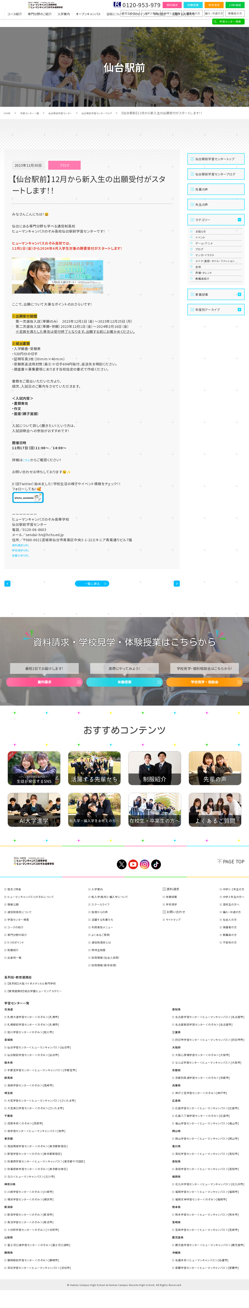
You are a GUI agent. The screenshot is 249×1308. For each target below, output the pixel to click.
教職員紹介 (205, 332)
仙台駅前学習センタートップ (215, 159)
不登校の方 (228, 960)
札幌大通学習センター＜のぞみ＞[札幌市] (37, 1034)
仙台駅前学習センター (72, 113)
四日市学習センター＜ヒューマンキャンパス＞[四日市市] (205, 1057)
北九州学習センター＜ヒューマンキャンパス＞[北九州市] (205, 1201)
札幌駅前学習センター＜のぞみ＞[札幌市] (37, 1042)
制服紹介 (14, 967)
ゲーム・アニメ (207, 257)
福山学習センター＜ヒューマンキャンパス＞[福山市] (202, 1141)
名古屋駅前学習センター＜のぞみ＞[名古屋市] (198, 1042)
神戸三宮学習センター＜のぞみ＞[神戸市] (195, 1110)
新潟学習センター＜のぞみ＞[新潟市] (34, 1232)
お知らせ (203, 234)
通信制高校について (22, 929)
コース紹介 (14, 22)
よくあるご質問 (104, 952)
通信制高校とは (105, 960)
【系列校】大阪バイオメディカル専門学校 (35, 1001)
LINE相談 (235, 5)
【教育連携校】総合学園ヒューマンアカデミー (39, 1008)
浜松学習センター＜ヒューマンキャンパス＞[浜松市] (44, 1285)
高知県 (167, 1179)
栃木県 (9, 1080)
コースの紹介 (17, 945)
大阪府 (167, 1065)
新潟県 (9, 1224)
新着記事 (201, 351)
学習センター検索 (230, 21)
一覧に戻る (92, 586)
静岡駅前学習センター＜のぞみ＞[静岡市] (37, 1278)
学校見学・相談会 (204, 694)
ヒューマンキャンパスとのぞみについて (34, 914)
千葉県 (9, 1133)
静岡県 (9, 1270)
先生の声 (201, 204)
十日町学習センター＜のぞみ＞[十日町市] (37, 1247)
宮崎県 (167, 1239)
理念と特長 (16, 907)
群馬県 (9, 1095)
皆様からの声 (103, 929)
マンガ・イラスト (208, 280)
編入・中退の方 (214, 13)
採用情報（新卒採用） (108, 983)
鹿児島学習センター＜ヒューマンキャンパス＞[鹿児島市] (205, 1262)
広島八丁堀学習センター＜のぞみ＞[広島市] (197, 1133)
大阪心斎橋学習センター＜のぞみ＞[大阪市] (197, 1072)
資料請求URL (23, 544)
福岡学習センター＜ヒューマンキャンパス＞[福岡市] (202, 1209)
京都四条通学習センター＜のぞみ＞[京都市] (197, 1095)
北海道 (9, 1027)
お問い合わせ (178, 929)
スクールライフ (104, 922)
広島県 (167, 1118)
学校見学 (214, 5)
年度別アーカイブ (207, 366)
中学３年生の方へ (232, 914)
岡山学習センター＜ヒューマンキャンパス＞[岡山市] (202, 1156)
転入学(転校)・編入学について (115, 914)
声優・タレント (207, 320)
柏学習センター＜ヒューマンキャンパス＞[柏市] (41, 1148)
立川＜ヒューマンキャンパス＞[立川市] (35, 1194)
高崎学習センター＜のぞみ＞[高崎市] (34, 1103)
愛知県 (167, 1027)
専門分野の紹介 (19, 952)
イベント (203, 245)
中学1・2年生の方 (232, 907)
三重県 (167, 1049)
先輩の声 (201, 189)
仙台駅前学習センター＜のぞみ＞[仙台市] (37, 1072)
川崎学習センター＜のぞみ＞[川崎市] (34, 1209)
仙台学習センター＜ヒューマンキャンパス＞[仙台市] (44, 1065)
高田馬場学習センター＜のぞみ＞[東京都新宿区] (42, 1163)
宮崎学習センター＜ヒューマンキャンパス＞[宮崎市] (202, 1247)
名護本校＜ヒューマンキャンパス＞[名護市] (196, 1278)
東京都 (9, 1156)
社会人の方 (228, 937)
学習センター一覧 (35, 113)
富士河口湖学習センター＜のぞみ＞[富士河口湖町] (44, 1262)
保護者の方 (193, 13)
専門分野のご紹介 (40, 22)
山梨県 (9, 1255)
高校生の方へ (130, 13)
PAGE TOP (234, 879)
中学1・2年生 (172, 13)
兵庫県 (167, 1103)
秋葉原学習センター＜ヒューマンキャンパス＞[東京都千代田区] (52, 1179)
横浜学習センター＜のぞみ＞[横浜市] (34, 1217)
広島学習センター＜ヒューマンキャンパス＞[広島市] (202, 1125)
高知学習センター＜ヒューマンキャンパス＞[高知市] (202, 1186)
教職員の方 (235, 13)
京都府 (167, 1087)
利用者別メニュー (106, 945)
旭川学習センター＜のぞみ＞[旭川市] (34, 1049)
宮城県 (9, 1057)
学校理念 (160, 22)
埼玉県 (9, 1110)
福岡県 (167, 1194)
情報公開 (14, 922)
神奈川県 (10, 1201)
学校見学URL (23, 549)
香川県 (167, 1163)
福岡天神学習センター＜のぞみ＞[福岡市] (195, 1217)
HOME (8, 113)
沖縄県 (167, 1270)
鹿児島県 (168, 1255)
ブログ (201, 269)
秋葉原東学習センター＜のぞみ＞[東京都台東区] (42, 1186)
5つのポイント (139, 22)
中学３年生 (151, 13)
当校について (115, 22)
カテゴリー (202, 219)
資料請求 (172, 5)
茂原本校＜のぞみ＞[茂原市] (28, 1141)
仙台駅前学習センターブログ (117, 113)
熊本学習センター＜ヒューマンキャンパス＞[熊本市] (202, 1232)
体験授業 (193, 5)
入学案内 (64, 22)
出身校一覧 (16, 975)
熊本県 (167, 1224)
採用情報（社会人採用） (110, 975)
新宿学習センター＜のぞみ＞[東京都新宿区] (39, 1171)
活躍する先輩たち (183, 22)
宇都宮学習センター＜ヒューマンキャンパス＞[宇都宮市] (47, 1087)
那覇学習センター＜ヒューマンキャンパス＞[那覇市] (202, 1285)
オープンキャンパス (88, 22)
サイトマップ (177, 937)
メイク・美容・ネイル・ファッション (217, 295)
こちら (27, 459)
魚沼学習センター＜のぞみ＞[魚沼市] (34, 1239)
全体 (200, 309)
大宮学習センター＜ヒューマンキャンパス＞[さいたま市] (47, 1118)
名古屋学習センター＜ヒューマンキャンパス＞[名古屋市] (205, 1034)
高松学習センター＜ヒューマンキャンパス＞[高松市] (202, 1171)
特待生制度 (102, 967)
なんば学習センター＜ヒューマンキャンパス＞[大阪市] (203, 1080)
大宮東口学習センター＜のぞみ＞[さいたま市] (40, 1125)
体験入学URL (23, 555)
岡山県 (167, 1148)
